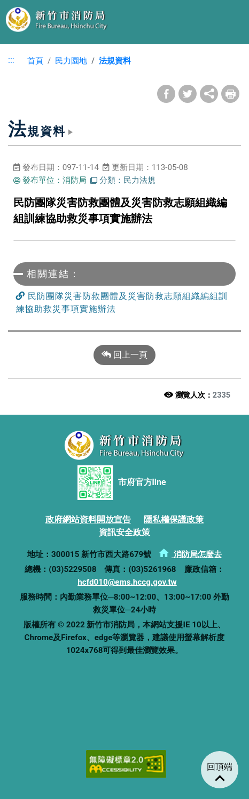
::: (11, 60)
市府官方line (121, 482)
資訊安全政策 (124, 532)
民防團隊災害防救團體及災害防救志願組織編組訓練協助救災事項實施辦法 (122, 302)
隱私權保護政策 (174, 519)
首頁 (31, 61)
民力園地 (71, 61)
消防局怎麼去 (190, 554)
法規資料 (115, 61)
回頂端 (219, 767)
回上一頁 (124, 355)
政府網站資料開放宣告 (88, 519)
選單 (230, 18)
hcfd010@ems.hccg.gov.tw (126, 582)
